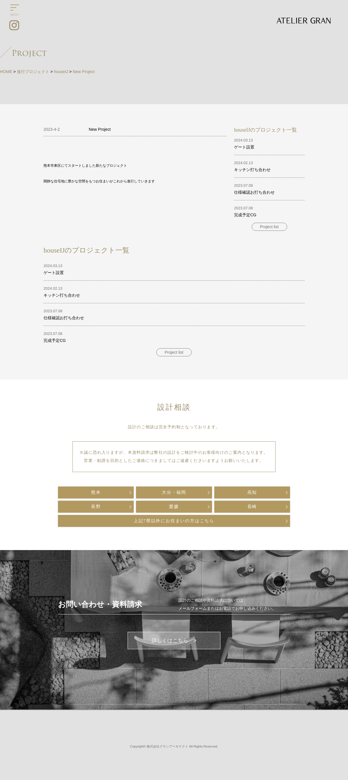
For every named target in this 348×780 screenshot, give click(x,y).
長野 (96, 506)
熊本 (96, 492)
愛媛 (174, 506)
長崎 (252, 506)
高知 (252, 492)
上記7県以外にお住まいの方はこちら (174, 520)
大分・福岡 (174, 492)
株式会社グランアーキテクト (167, 746)
